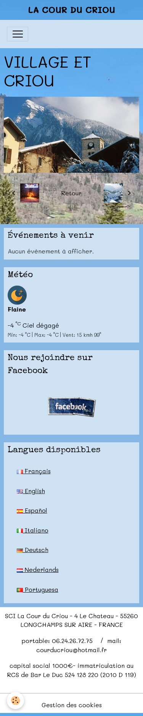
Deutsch (32, 550)
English (31, 491)
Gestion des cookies (72, 705)
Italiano (32, 530)
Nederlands (38, 569)
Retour (71, 193)
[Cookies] (15, 700)
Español (32, 510)
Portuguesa (37, 589)
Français (34, 471)
